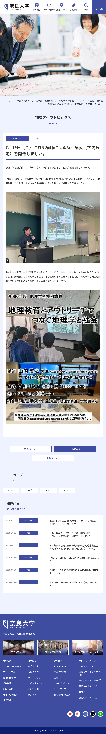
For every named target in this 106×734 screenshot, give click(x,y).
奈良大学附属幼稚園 (88, 680)
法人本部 (32, 694)
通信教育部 (8, 677)
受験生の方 (33, 671)
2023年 (67, 490)
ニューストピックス (12, 666)
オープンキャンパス (37, 677)
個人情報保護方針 (62, 694)
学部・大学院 (23, 100)
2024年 (48, 490)
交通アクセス (61, 9)
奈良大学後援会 (86, 686)
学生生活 (7, 683)
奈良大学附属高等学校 (89, 671)
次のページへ (53, 458)
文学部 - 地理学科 (44, 100)
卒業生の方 (33, 666)
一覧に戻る (75, 449)
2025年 (29, 490)
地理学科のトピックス (70, 100)
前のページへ (31, 449)
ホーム (8, 100)
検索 (86, 9)
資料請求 (37, 9)
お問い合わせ (49, 9)
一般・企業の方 (35, 683)
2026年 (11, 490)
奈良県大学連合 (86, 697)
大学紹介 (7, 660)
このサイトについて (63, 683)
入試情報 (73, 9)
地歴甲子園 (33, 688)
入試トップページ (87, 666)
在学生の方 (33, 660)
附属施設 (7, 700)
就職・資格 (8, 688)
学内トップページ (87, 660)
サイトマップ (60, 688)
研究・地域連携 (10, 694)
